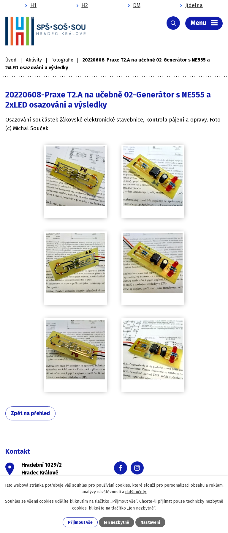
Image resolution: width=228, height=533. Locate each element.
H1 (33, 5)
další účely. (136, 491)
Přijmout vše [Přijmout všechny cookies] (80, 522)
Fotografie (62, 60)
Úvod (11, 60)
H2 (84, 5)
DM (136, 5)
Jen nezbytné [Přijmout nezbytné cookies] (116, 522)
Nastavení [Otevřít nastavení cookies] (150, 522)
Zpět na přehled (30, 413)
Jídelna (194, 5)
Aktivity (34, 60)
